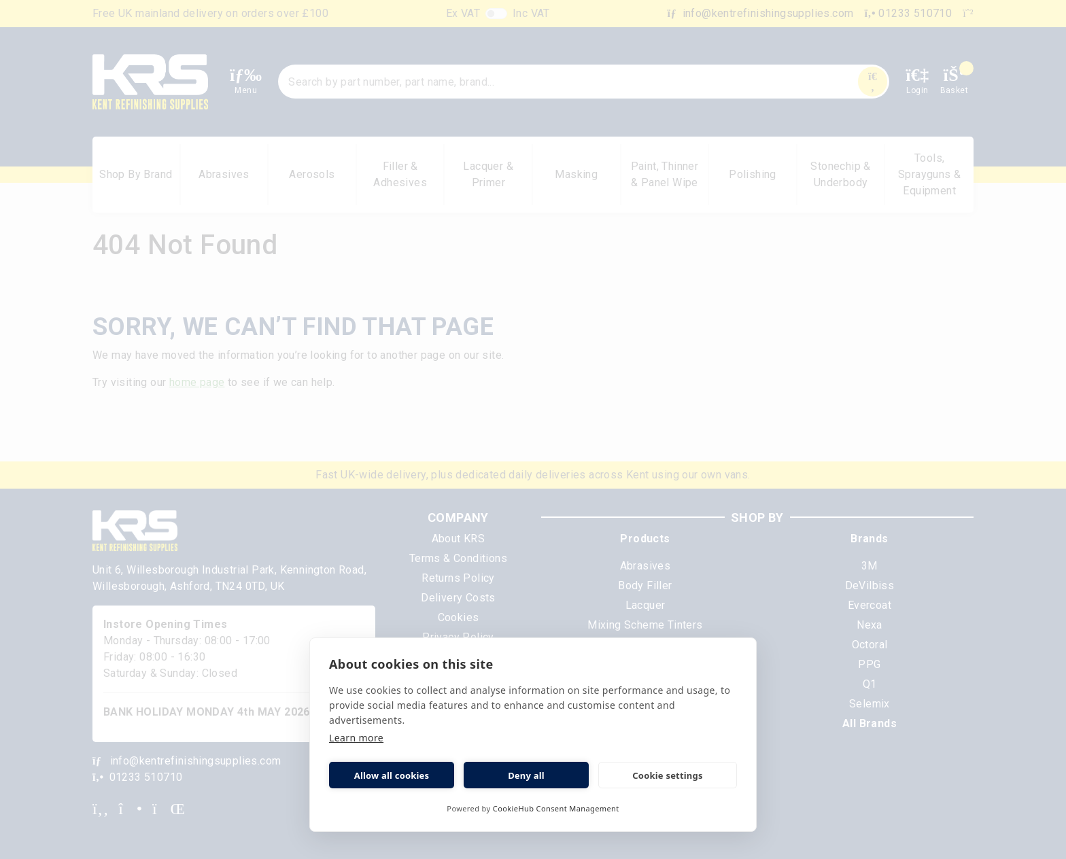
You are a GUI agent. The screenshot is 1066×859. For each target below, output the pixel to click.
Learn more (356, 737)
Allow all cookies (392, 775)
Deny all (526, 775)
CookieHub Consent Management (556, 808)
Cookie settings (667, 775)
